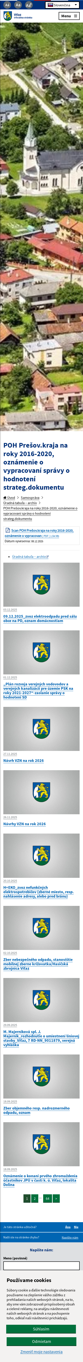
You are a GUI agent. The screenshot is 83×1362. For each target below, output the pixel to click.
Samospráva (30, 497)
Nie (77, 1227)
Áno (68, 1227)
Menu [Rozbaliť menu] (69, 15)
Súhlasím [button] (41, 1329)
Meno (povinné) (15, 1258)
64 (47, 1198)
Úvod (9, 497)
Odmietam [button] (41, 1341)
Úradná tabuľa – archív (20, 503)
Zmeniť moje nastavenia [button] (41, 1352)
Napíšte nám (70, 1237)
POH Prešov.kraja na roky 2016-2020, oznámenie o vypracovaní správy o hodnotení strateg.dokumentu (40, 513)
